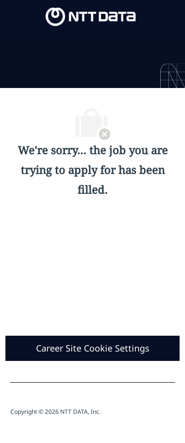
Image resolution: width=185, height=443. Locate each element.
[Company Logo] (91, 16)
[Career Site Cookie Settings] (92, 348)
